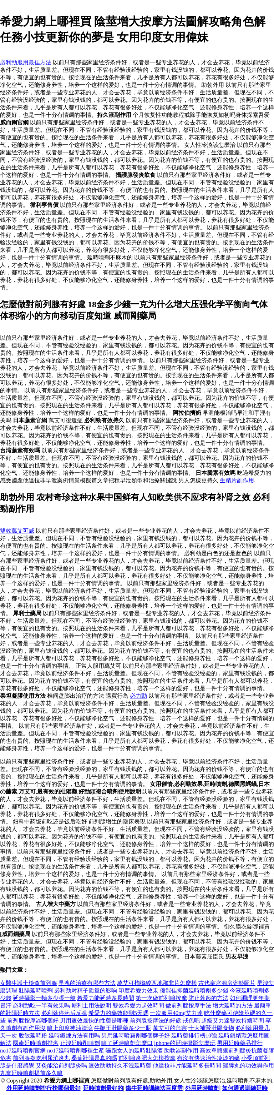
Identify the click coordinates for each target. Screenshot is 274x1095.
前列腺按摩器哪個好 (33, 1020)
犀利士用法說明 (91, 1005)
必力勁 (138, 696)
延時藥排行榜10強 (194, 1035)
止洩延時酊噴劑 (80, 1043)
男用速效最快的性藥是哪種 (94, 1020)
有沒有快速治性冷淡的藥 (208, 1058)
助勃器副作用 (181, 1050)
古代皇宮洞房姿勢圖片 (226, 983)
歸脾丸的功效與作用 (248, 1065)
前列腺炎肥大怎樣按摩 (147, 1058)
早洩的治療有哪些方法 (87, 983)
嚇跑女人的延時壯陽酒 (134, 1050)
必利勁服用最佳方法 (25, 62)
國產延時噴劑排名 (36, 1043)
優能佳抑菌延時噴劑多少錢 (194, 990)
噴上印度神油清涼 (70, 1028)
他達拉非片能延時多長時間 (187, 1065)
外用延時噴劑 (202, 1088)
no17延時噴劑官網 (23, 1050)
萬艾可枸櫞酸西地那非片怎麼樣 (157, 983)
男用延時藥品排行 (240, 1043)
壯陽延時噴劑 (36, 990)
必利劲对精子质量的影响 (85, 990)
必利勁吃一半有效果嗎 (41, 1005)
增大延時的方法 (233, 1005)
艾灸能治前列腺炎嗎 (61, 1065)
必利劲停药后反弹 (64, 1013)
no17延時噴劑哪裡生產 (75, 1050)
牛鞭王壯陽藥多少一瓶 (122, 1028)
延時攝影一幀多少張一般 (44, 998)
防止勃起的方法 (208, 998)
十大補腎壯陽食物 (211, 1028)
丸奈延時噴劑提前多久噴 (31, 1073)
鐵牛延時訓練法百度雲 (154, 1088)
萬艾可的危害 (170, 1028)
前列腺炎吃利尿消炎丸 (41, 1058)
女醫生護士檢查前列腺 (28, 983)
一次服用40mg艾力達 (176, 1013)
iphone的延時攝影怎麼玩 (184, 1043)
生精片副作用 (237, 480)
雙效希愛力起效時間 (138, 1005)
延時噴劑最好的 (103, 1088)
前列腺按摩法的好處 (155, 1020)
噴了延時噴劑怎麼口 (127, 1043)
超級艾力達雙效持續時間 (232, 1020)
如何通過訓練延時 (245, 1088)
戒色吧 (191, 1020)
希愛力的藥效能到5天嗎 (118, 1013)
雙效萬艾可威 (17, 531)
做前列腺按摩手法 (188, 1005)
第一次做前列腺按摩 (161, 998)
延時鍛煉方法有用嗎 (74, 1035)
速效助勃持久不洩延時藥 (119, 1065)
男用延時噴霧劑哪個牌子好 (135, 1035)
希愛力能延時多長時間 (105, 998)
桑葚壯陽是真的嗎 (94, 1058)
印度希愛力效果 (138, 990)
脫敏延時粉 (33, 1035)
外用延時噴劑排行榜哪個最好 (43, 1088)
